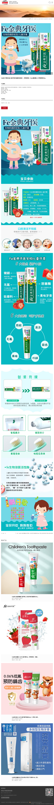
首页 (32, 18)
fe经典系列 (46, 18)
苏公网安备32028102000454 (35, 802)
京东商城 (4, 107)
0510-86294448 (6, 791)
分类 (29, 18)
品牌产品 (36, 18)
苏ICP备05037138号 (25, 802)
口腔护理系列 (40, 18)
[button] (51, 73)
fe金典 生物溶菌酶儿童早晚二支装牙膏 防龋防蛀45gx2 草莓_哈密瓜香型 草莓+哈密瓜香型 (36, 533)
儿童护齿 (50, 18)
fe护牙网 (51, 803)
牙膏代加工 (43, 803)
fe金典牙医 (47, 803)
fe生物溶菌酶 (37, 803)
